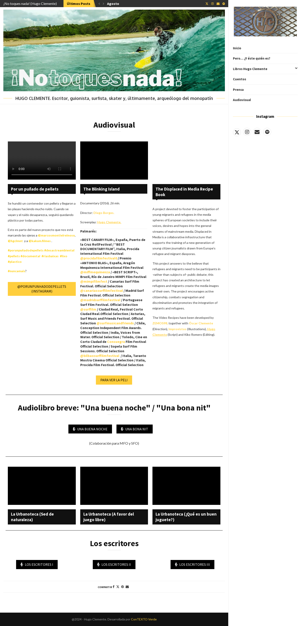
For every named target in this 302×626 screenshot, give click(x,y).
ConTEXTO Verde (144, 619)
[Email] (257, 132)
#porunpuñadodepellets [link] (26, 250)
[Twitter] (237, 132)
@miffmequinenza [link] (95, 272)
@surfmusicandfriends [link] (115, 323)
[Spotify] (267, 132)
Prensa (238, 89)
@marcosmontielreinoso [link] (56, 235)
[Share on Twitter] (117, 587)
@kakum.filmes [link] (40, 241)
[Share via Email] (127, 587)
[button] (99, 3)
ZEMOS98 (159, 323)
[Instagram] (247, 132)
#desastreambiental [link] (59, 250)
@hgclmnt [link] (15, 241)
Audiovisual (242, 100)
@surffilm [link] (88, 309)
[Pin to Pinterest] (122, 587)
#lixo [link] (63, 256)
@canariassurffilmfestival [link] (101, 290)
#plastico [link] (15, 261)
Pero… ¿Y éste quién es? (251, 58)
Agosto (113, 3)
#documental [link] (30, 256)
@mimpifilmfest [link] (93, 281)
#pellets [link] (14, 256)
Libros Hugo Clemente (265, 69)
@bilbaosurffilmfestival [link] (99, 355)
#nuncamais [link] (16, 271)
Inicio (237, 48)
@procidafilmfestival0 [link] (98, 258)
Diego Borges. (103, 213)
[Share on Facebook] (113, 587)
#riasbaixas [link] (50, 256)
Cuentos (239, 79)
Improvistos (177, 329)
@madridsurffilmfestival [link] (100, 300)
